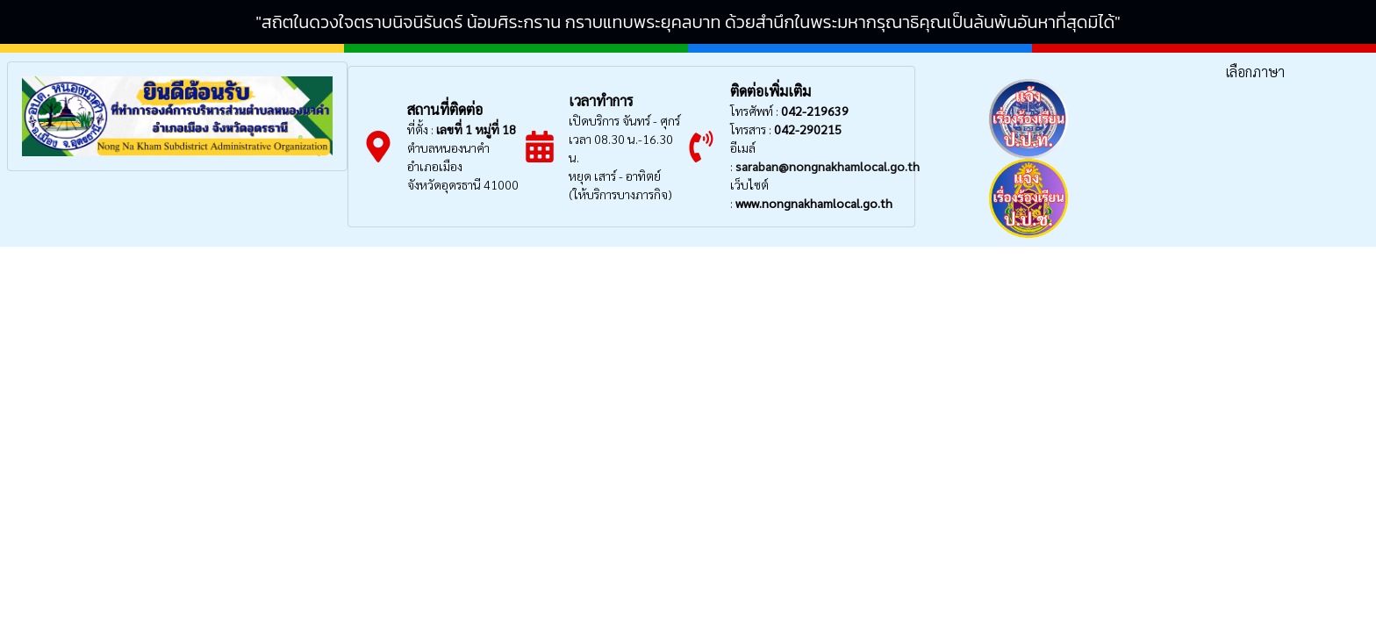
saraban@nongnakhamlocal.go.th (827, 166)
